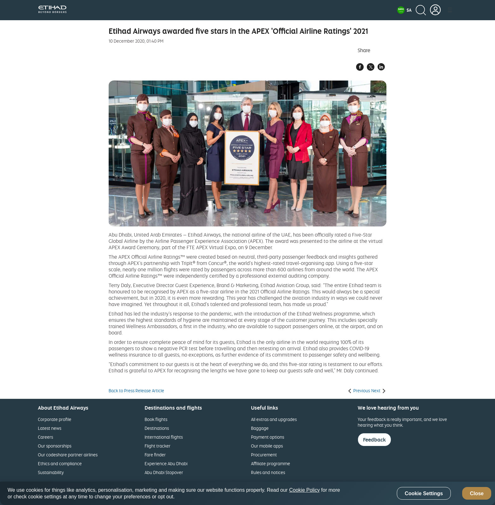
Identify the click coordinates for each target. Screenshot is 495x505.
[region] (247, 493)
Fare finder (155, 455)
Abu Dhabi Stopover (164, 472)
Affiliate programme (270, 463)
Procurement (264, 455)
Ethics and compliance (60, 463)
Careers (45, 437)
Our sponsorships (54, 446)
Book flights (156, 419)
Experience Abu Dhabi (166, 463)
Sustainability (51, 472)
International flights (164, 437)
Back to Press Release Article (136, 391)
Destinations (157, 428)
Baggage (260, 428)
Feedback (374, 439)
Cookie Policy (304, 490)
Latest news (49, 428)
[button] (404, 10)
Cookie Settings (424, 493)
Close (477, 493)
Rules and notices (268, 472)
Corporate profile (54, 419)
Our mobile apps (267, 446)
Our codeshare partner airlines (68, 455)
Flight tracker (157, 446)
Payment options (267, 437)
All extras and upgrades (274, 419)
